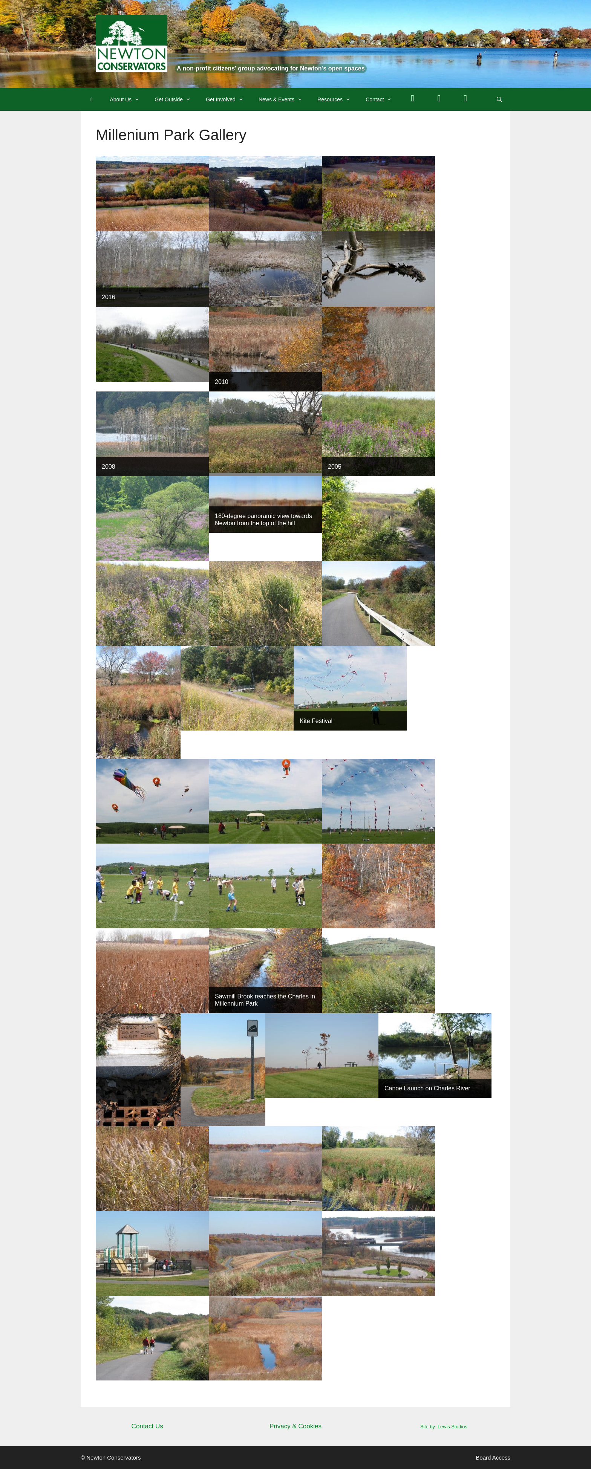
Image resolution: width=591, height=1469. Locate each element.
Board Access (493, 1457)
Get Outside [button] (176, 99)
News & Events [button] (284, 99)
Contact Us (147, 1426)
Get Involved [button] (228, 99)
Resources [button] (337, 99)
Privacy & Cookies (295, 1426)
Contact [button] (382, 99)
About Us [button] (128, 99)
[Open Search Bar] (499, 99)
